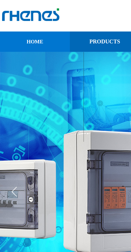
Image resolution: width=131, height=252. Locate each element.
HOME (35, 41)
